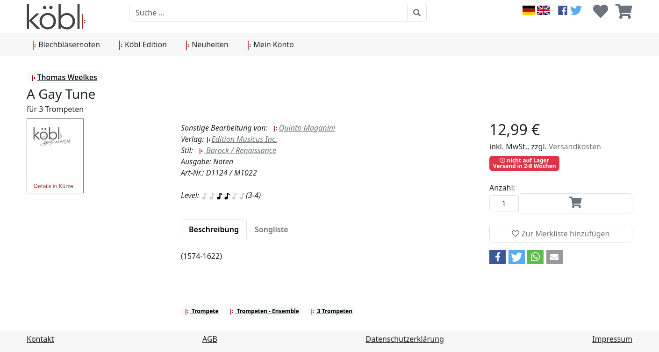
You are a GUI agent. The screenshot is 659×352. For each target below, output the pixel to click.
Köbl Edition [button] (143, 45)
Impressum (612, 339)
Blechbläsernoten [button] (66, 45)
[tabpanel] (329, 261)
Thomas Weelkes (64, 77)
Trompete (202, 311)
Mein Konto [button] (270, 45)
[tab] (214, 229)
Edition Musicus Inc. (242, 139)
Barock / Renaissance (237, 150)
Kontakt (40, 339)
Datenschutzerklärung (405, 339)
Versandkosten (575, 146)
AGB (209, 339)
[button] (497, 257)
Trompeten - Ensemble (264, 311)
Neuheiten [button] (207, 45)
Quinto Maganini (304, 128)
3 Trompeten (331, 311)
